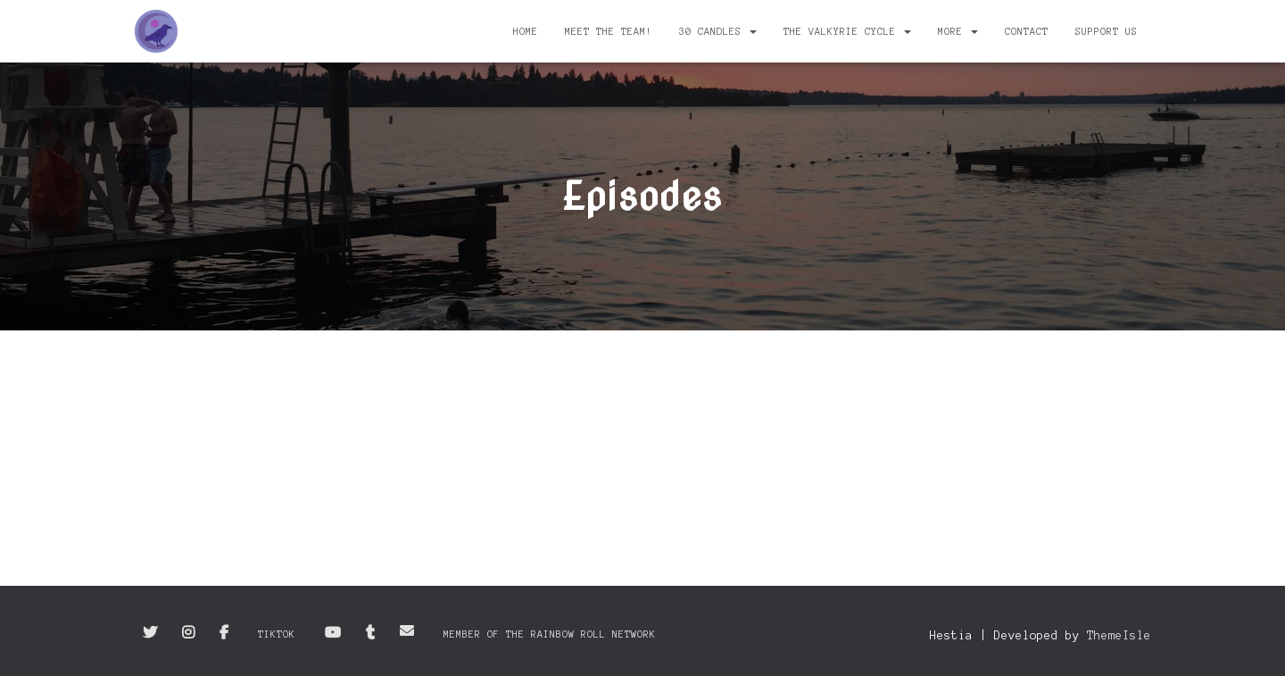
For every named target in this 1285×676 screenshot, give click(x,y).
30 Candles (718, 31)
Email (407, 630)
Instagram (188, 633)
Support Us (1106, 31)
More (958, 31)
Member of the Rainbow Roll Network (550, 634)
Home (525, 31)
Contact (1027, 31)
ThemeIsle (1119, 636)
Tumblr (370, 633)
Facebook (224, 633)
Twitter (150, 633)
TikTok (276, 634)
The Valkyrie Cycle (847, 31)
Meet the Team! (608, 31)
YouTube (333, 633)
